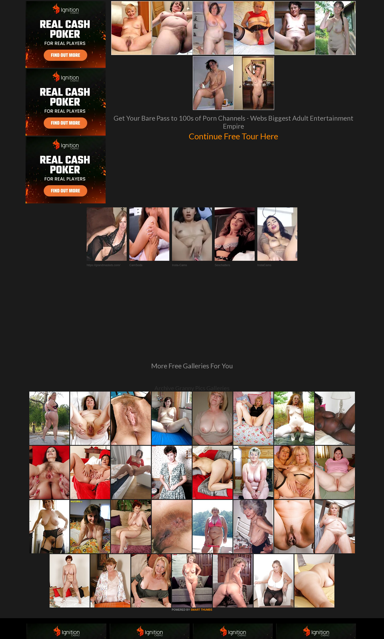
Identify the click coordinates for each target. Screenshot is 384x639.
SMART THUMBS (201, 536)
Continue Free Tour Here (233, 135)
